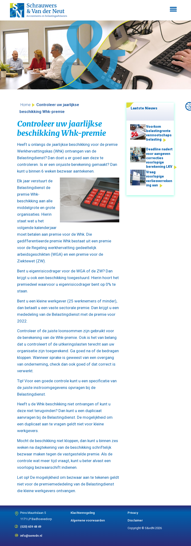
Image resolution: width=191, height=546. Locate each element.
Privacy (133, 513)
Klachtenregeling (83, 513)
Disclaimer (135, 520)
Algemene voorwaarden (88, 520)
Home (25, 104)
